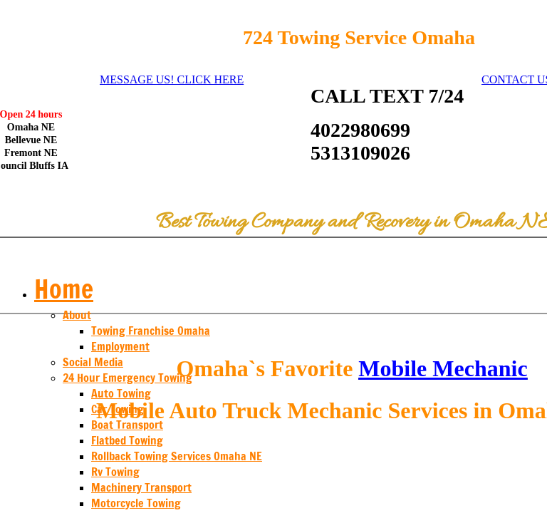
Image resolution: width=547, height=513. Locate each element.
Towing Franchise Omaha (150, 330)
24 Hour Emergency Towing (127, 377)
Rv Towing (115, 472)
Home (63, 289)
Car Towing (117, 409)
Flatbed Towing (127, 440)
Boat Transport (127, 424)
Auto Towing (121, 393)
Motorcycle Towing (136, 503)
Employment (120, 346)
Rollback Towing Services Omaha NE (176, 456)
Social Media (93, 362)
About (77, 315)
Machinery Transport (141, 487)
